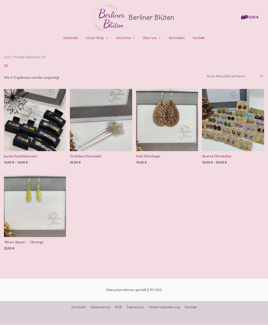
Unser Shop (96, 38)
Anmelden (176, 38)
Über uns (149, 38)
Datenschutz (102, 307)
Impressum (135, 307)
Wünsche (123, 38)
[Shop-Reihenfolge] (234, 76)
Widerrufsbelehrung (163, 307)
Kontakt (197, 38)
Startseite (72, 38)
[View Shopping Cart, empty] (250, 17)
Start (7, 57)
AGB (118, 307)
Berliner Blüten (151, 17)
